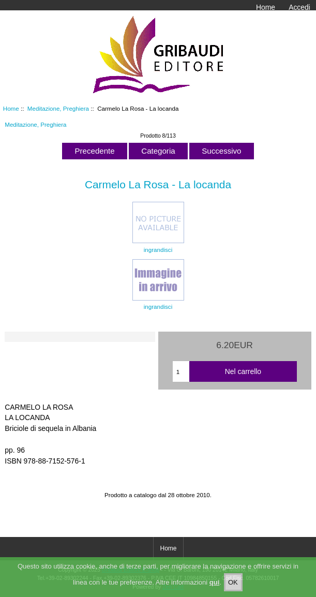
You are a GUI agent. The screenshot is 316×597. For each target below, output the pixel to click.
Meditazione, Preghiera (58, 108)
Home (265, 7)
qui (214, 588)
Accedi (299, 7)
